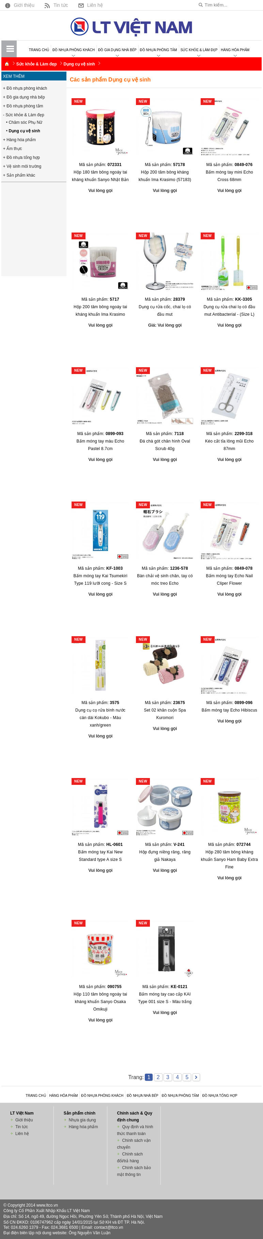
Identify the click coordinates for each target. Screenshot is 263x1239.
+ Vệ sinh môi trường (22, 166)
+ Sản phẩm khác (19, 175)
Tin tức (55, 5)
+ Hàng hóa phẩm (19, 139)
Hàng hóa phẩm (235, 50)
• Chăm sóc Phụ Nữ (24, 122)
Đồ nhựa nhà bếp (142, 1096)
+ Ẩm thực (12, 148)
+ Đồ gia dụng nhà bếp (24, 97)
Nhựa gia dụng (82, 1120)
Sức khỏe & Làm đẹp (199, 50)
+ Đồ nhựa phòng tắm (23, 106)
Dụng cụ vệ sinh (79, 64)
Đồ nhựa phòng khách (73, 50)
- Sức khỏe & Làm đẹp (23, 115)
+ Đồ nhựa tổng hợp (21, 157)
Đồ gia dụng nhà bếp (117, 50)
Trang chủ (39, 50)
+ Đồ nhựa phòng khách (25, 88)
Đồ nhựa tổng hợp (219, 1096)
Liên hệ (90, 5)
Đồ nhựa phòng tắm (158, 50)
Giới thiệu (18, 5)
